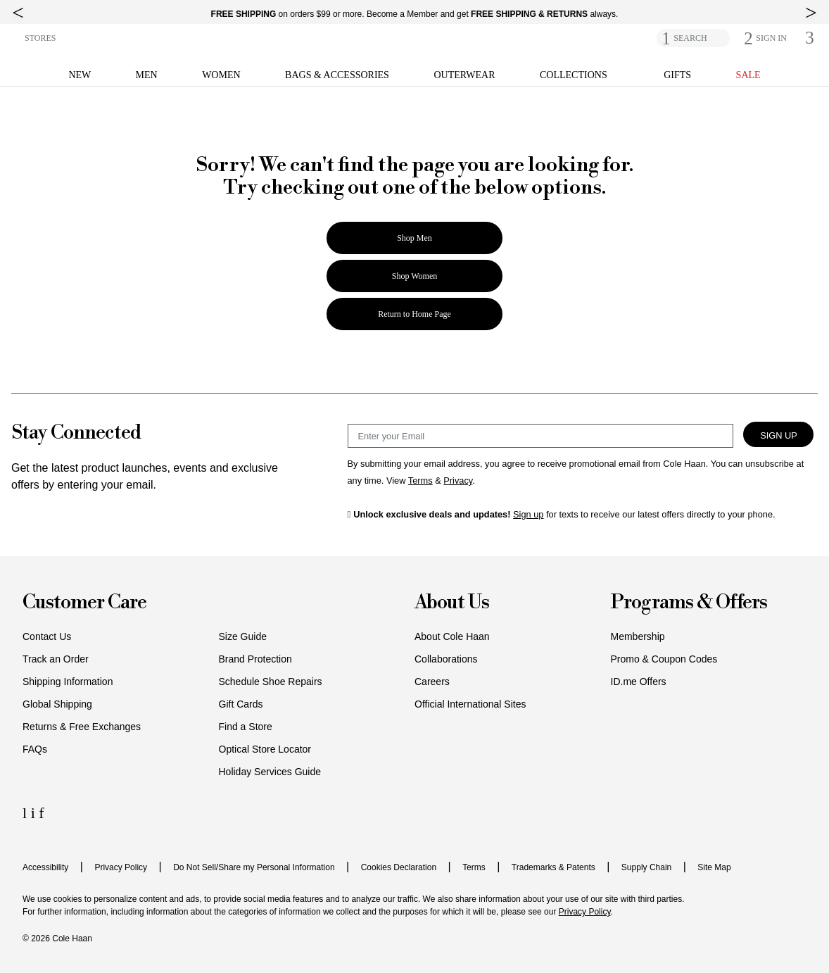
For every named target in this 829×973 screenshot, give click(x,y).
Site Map (713, 867)
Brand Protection (255, 659)
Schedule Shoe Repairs (270, 681)
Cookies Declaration (398, 867)
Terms (474, 867)
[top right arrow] (811, 12)
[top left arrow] (18, 12)
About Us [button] (451, 603)
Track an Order (56, 659)
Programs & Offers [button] (689, 603)
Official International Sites (470, 704)
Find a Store (245, 726)
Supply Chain (646, 867)
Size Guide (243, 636)
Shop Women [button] (414, 276)
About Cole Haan (452, 636)
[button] (771, 38)
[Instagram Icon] (35, 813)
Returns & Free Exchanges (82, 726)
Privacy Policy (120, 867)
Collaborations (446, 659)
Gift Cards (241, 704)
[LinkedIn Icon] (27, 813)
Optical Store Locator (265, 749)
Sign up (528, 514)
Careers (432, 681)
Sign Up (778, 435)
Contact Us (47, 636)
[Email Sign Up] (540, 436)
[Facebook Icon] (41, 813)
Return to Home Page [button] (414, 314)
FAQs (35, 749)
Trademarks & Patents (553, 867)
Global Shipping (57, 704)
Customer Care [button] (84, 603)
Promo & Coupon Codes (664, 659)
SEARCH (690, 38)
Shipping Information (68, 681)
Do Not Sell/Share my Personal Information (253, 867)
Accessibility (45, 867)
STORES (40, 38)
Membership (638, 636)
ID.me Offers (638, 681)
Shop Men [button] (414, 238)
